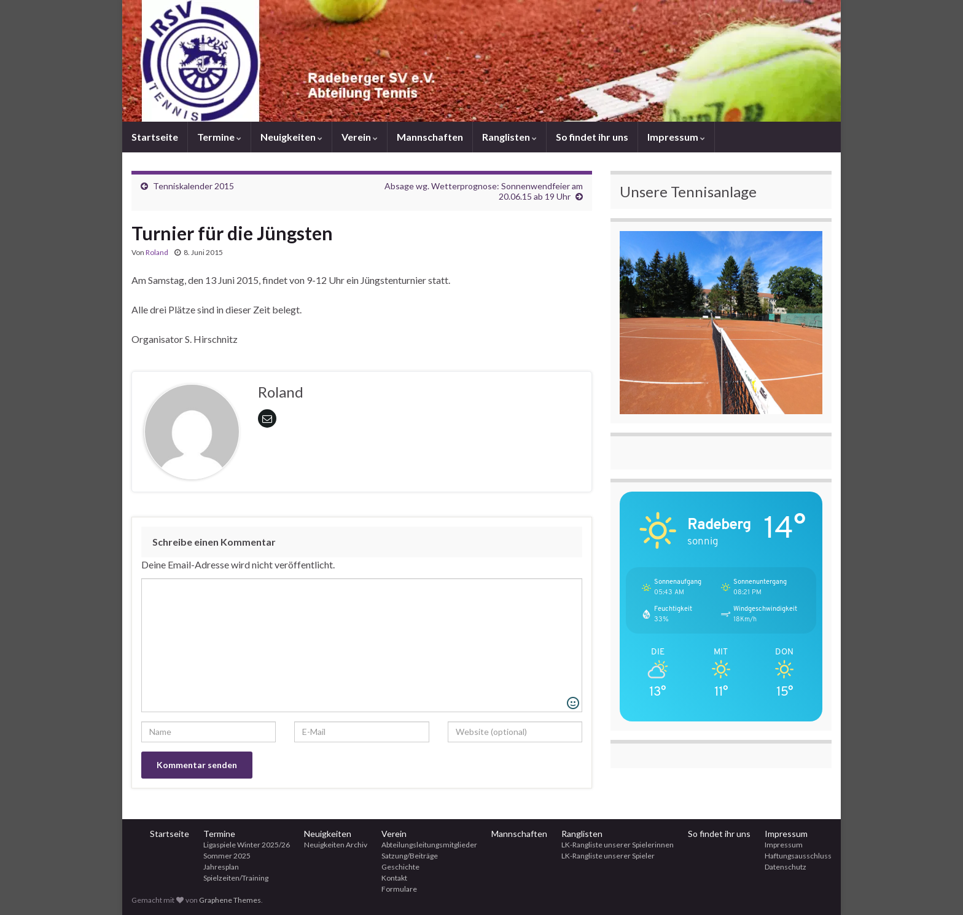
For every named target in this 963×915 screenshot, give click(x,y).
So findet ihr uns (592, 137)
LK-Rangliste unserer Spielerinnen (617, 844)
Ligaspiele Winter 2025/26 (246, 844)
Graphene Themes (230, 900)
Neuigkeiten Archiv (335, 844)
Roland (157, 252)
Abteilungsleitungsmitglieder (429, 844)
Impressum (676, 137)
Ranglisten (509, 137)
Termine (219, 137)
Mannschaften (430, 137)
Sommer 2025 (227, 855)
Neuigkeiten (291, 137)
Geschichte (400, 866)
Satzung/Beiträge (409, 855)
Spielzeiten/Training (235, 877)
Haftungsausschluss (798, 855)
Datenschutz (785, 866)
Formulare (399, 888)
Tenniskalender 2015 (193, 186)
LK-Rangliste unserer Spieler (608, 855)
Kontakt (394, 877)
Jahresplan (221, 866)
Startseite (154, 137)
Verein (359, 137)
